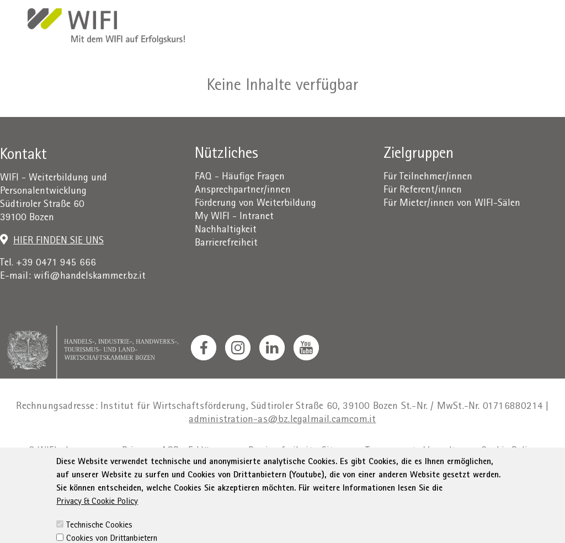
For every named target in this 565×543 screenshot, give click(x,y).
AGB (170, 451)
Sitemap (339, 451)
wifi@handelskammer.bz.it (90, 277)
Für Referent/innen (422, 190)
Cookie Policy (509, 451)
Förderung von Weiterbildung (255, 204)
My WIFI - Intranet (234, 217)
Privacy (137, 451)
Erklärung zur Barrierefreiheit (250, 451)
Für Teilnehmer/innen (427, 177)
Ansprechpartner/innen (243, 190)
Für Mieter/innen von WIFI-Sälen (451, 204)
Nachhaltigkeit (226, 230)
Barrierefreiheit (226, 243)
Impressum (89, 451)
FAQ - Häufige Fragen (240, 177)
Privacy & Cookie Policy (97, 525)
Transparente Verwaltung (418, 451)
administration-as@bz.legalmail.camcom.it (282, 420)
